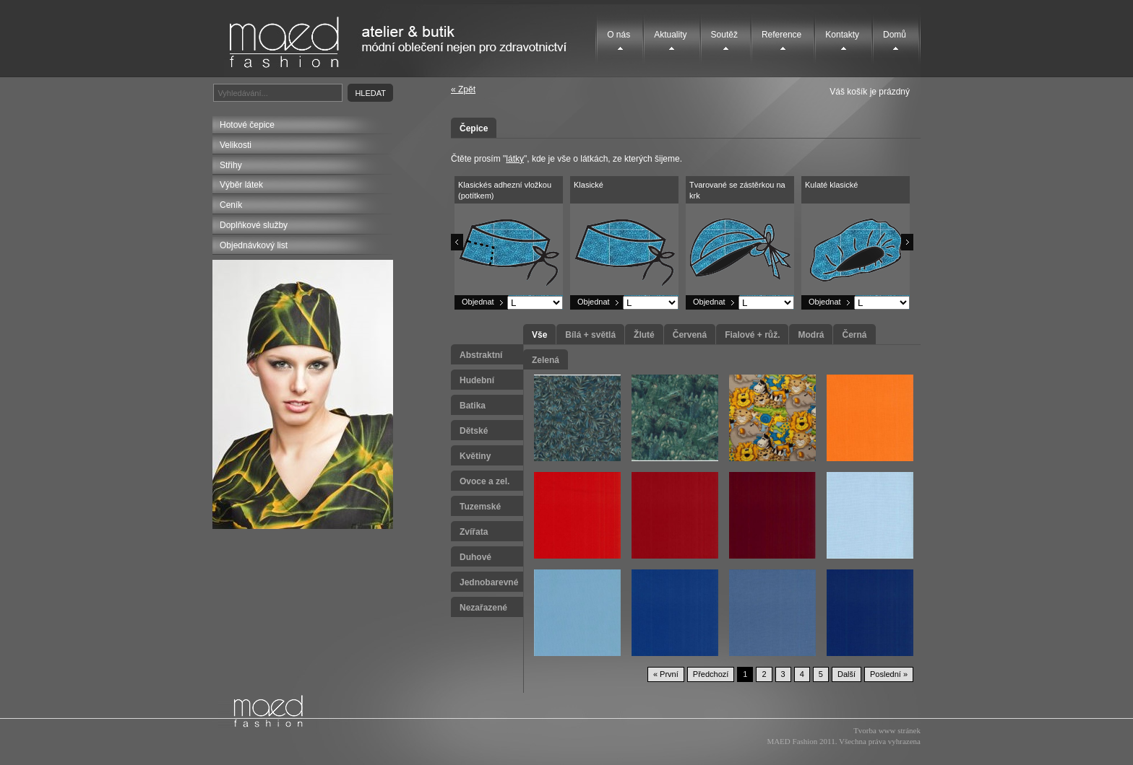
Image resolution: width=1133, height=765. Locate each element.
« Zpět (463, 89)
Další (846, 674)
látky (515, 159)
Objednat (478, 301)
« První (665, 674)
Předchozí (711, 674)
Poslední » (889, 674)
